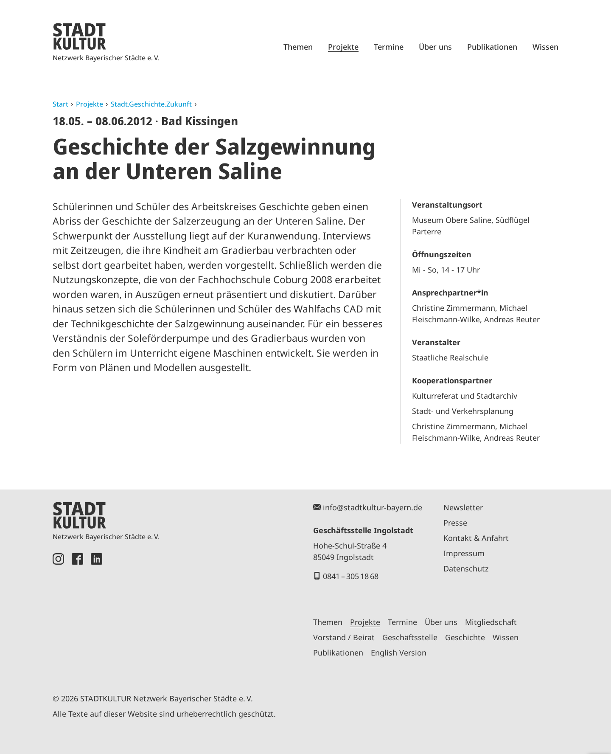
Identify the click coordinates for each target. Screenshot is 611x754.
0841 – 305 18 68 (350, 576)
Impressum (464, 553)
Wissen (545, 47)
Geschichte (465, 637)
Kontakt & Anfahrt (476, 538)
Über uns (435, 47)
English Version (398, 652)
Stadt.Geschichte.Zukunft (151, 104)
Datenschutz (465, 568)
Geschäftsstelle (409, 637)
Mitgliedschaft (491, 622)
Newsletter (463, 507)
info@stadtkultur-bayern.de (372, 507)
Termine (389, 47)
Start (60, 104)
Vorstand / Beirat (344, 637)
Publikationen (492, 47)
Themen (298, 47)
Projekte (343, 47)
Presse (455, 523)
